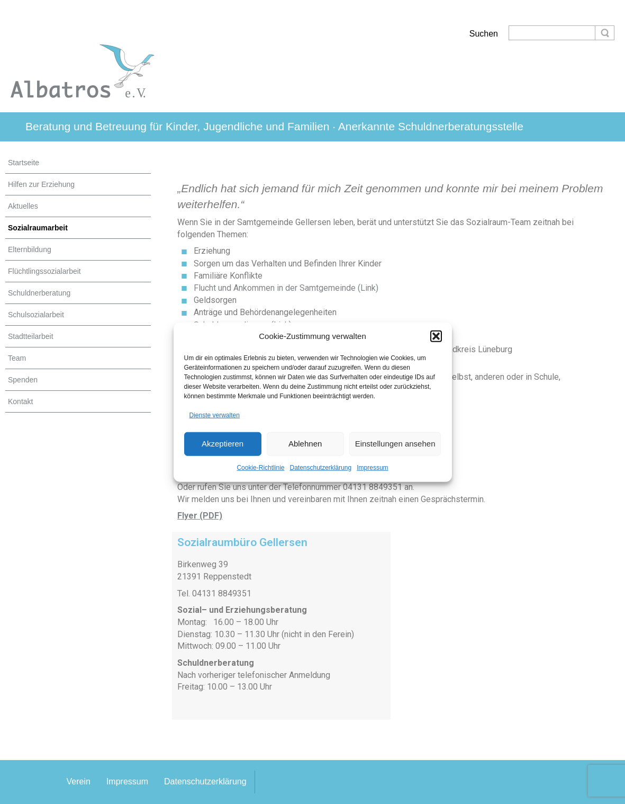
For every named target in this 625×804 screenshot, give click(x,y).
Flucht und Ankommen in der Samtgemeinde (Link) (286, 288)
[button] (436, 336)
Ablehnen (305, 443)
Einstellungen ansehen (395, 443)
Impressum (372, 467)
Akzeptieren (222, 443)
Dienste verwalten (214, 415)
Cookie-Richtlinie (260, 467)
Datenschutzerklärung (320, 467)
